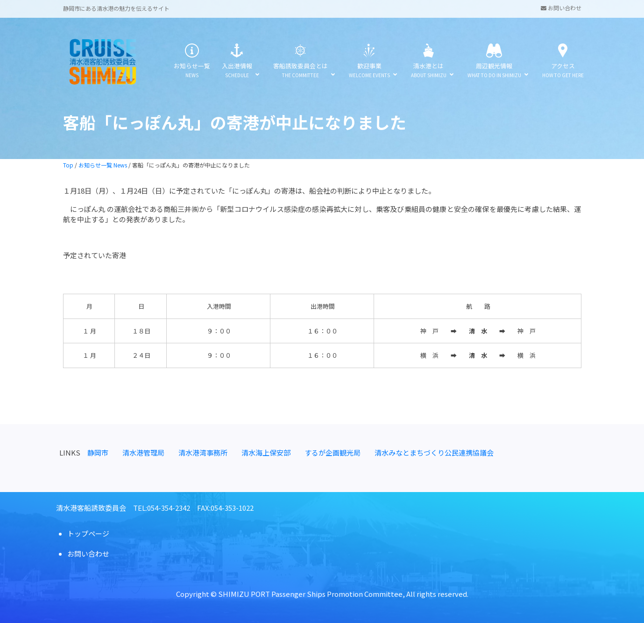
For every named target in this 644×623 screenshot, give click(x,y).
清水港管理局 (143, 452)
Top (68, 165)
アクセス (563, 62)
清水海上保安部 (265, 452)
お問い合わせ (561, 8)
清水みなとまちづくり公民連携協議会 (434, 452)
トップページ (88, 533)
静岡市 (97, 452)
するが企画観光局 (332, 452)
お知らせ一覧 (192, 62)
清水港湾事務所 (202, 452)
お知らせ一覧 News (102, 165)
